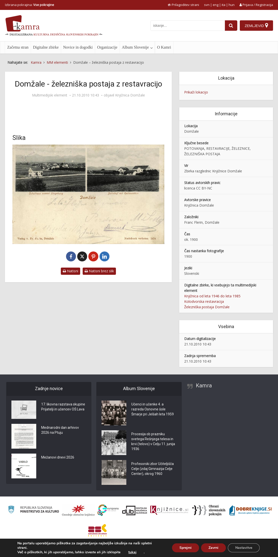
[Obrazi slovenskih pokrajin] (209, 510)
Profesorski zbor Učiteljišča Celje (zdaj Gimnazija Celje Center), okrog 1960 (152, 469)
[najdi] (231, 25)
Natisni (70, 271)
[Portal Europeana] (108, 510)
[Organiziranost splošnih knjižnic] (78, 510)
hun (232, 4)
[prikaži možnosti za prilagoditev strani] (183, 4)
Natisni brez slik (99, 271)
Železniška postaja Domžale (207, 307)
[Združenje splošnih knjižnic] (97, 530)
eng (215, 4)
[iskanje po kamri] (187, 25)
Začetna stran (18, 47)
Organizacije (107, 47)
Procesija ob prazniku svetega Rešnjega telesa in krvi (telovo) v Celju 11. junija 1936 (153, 441)
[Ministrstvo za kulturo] (33, 510)
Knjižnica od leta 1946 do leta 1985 (212, 296)
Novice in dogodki (78, 47)
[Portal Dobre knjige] (250, 510)
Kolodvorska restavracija (204, 301)
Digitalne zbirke (46, 47)
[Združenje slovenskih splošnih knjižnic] (169, 510)
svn (206, 4)
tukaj (132, 552)
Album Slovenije (135, 47)
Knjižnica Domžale (130, 95)
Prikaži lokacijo (196, 92)
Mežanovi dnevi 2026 (57, 457)
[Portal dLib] (134, 510)
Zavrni (213, 547)
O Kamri (164, 47)
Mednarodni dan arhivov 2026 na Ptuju (60, 430)
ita (223, 4)
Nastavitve (243, 547)
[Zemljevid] (256, 25)
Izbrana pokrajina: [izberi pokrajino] (29, 4)
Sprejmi (185, 547)
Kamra (204, 385)
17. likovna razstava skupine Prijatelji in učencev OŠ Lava (63, 406)
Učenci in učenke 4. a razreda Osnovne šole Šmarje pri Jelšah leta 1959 (152, 409)
